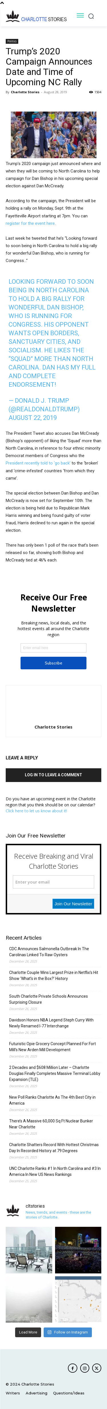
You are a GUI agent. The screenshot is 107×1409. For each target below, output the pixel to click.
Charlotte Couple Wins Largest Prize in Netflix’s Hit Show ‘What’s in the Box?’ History (53, 975)
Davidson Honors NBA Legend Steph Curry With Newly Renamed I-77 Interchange (51, 1023)
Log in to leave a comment (53, 775)
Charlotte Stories (25, 92)
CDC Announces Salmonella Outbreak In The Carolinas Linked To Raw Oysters (49, 951)
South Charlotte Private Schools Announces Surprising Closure (48, 999)
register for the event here (30, 223)
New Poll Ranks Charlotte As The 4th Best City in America (52, 1100)
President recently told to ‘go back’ (38, 463)
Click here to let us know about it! (36, 810)
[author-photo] (53, 719)
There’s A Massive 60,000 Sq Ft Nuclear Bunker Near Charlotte (51, 1124)
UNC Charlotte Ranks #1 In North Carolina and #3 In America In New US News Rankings (55, 1171)
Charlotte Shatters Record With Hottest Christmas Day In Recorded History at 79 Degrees (54, 1147)
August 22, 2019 (33, 417)
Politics (12, 41)
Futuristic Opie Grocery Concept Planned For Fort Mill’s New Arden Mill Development (52, 1046)
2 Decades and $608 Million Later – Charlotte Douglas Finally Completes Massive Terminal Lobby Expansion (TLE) (54, 1073)
